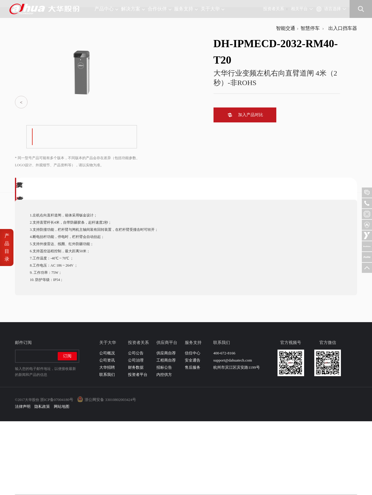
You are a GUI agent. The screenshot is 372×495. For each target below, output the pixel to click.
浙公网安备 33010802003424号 (110, 473)
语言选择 (332, 9)
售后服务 (192, 441)
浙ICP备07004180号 (56, 473)
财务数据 (136, 441)
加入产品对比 (249, 188)
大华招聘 (107, 441)
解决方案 (133, 8)
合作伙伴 (159, 8)
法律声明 (23, 480)
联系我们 (107, 448)
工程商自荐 (166, 434)
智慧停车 (310, 101)
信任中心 (192, 427)
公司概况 (107, 427)
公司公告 (136, 427)
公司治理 (136, 434)
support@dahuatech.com (232, 434)
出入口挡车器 (341, 101)
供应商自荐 (166, 427)
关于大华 (212, 8)
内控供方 (164, 448)
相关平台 (299, 9)
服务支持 (186, 8)
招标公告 (164, 441)
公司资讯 (107, 434)
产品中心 (106, 8)
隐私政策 (42, 480)
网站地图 (61, 480)
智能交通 (285, 101)
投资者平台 (137, 448)
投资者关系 (273, 9)
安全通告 (192, 434)
